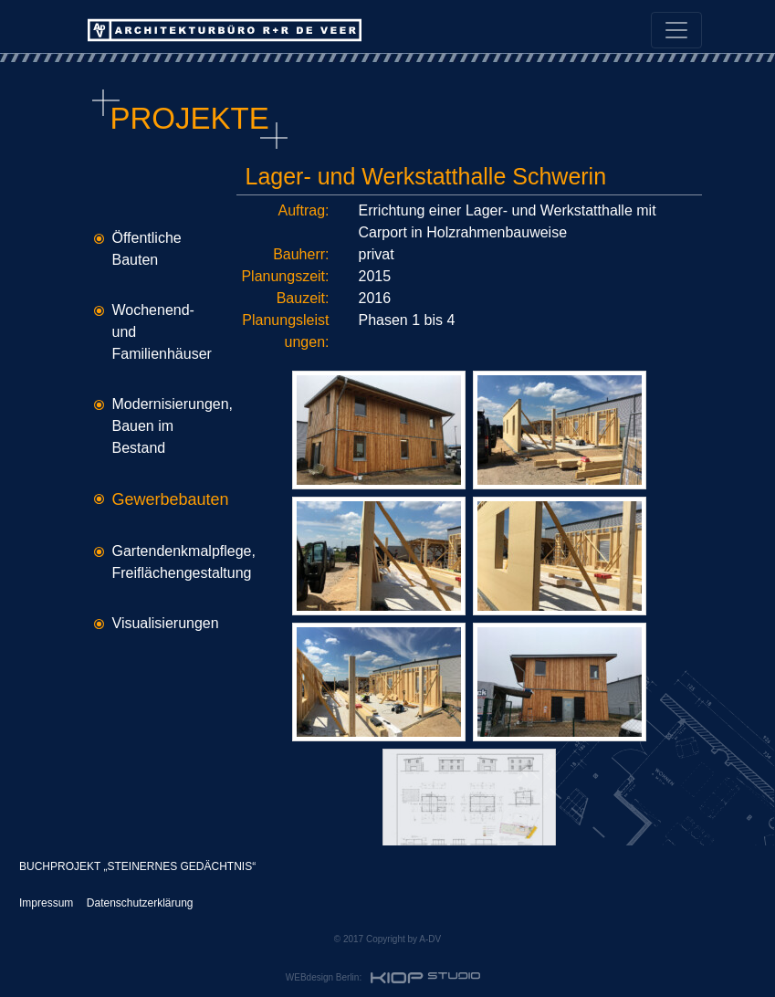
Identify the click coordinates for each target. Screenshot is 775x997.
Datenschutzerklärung (140, 903)
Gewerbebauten (170, 499)
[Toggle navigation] (676, 30)
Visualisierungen (165, 623)
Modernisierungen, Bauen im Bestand (173, 426)
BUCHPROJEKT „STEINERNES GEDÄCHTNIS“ (137, 866)
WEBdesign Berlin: (385, 977)
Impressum (46, 903)
